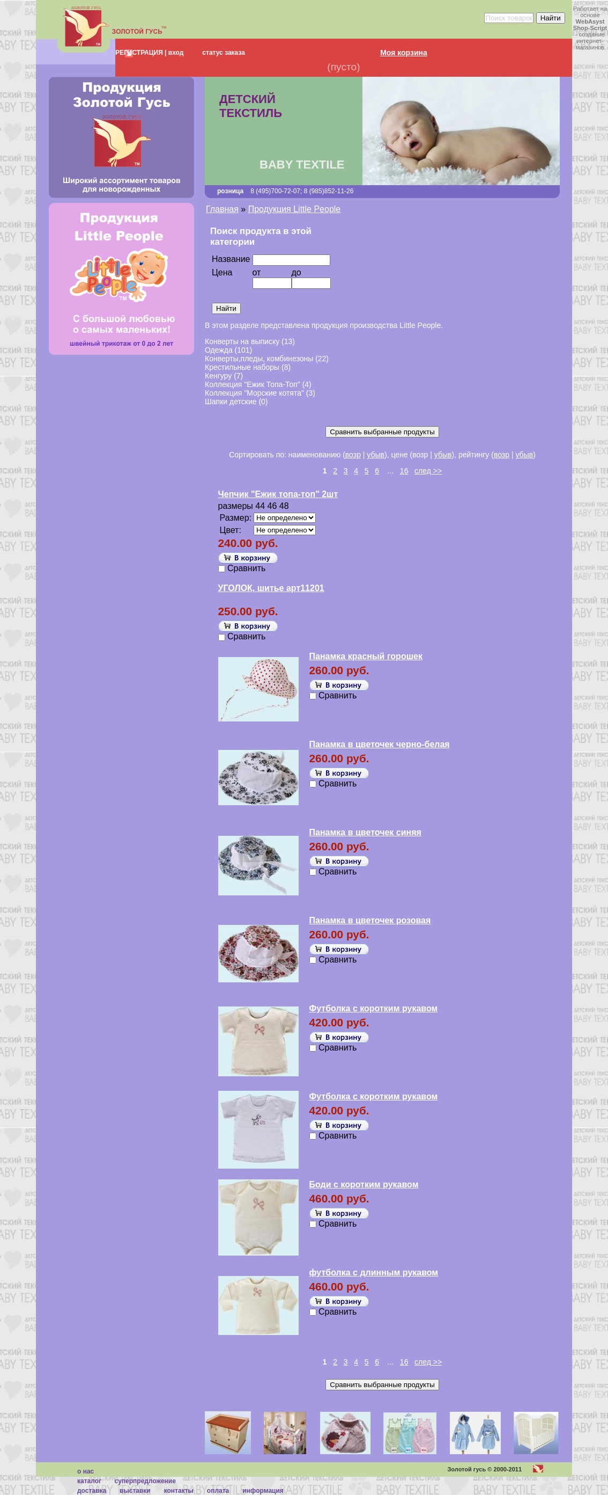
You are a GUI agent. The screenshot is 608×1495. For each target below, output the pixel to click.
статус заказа (223, 52)
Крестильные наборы (242, 367)
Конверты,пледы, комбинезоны (259, 358)
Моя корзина (403, 52)
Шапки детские (231, 401)
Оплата (218, 1490)
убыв (375, 454)
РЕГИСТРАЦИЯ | (140, 52)
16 (404, 470)
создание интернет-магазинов (590, 40)
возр (353, 454)
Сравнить (246, 568)
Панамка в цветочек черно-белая (379, 744)
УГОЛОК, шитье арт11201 (271, 588)
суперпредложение (144, 1481)
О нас (85, 1471)
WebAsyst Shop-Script (590, 24)
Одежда (219, 350)
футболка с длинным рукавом (374, 1272)
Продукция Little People (294, 209)
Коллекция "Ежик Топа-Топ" (252, 384)
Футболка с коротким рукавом (373, 1008)
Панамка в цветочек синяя (365, 832)
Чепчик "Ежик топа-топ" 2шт (278, 494)
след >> (428, 470)
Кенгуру (218, 375)
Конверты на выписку (242, 341)
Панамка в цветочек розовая (370, 920)
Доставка (91, 1490)
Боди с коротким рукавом (364, 1184)
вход (174, 52)
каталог (89, 1481)
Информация (263, 1490)
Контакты (179, 1490)
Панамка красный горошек (365, 656)
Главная (222, 209)
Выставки (135, 1490)
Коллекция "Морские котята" (254, 393)
